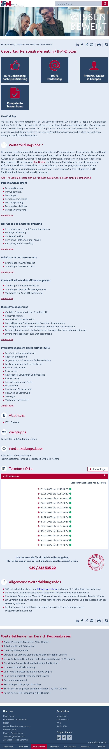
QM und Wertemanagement (16, 726)
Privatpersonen (39, 746)
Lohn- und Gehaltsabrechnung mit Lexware (26, 675)
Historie (7, 722)
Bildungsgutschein (47, 588)
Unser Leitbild (9, 729)
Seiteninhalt (8, 746)
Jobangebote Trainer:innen (16, 739)
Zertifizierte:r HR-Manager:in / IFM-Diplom (26, 692)
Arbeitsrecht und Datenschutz (20, 646)
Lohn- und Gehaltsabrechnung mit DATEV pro (28, 671)
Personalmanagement (15, 680)
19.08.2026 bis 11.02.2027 (54, 507)
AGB (59, 722)
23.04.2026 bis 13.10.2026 (54, 488)
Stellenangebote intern (14, 736)
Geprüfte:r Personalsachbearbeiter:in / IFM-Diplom (31, 663)
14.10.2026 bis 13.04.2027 (54, 516)
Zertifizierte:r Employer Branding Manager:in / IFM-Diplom (35, 688)
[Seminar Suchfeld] (81, 3)
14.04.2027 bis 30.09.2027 (54, 544)
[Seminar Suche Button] (105, 3)
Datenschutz (62, 719)
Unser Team (8, 716)
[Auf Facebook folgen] (64, 737)
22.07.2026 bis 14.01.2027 (54, 502)
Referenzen (86, 746)
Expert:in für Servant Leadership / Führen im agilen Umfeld (35, 654)
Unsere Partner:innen (13, 732)
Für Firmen (23, 746)
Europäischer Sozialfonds (15, 719)
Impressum (62, 716)
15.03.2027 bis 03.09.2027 (54, 540)
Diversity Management (16, 650)
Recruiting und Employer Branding (22, 684)
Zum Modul (7, 215)
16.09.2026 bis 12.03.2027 (54, 512)
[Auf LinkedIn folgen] (59, 737)
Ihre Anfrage (97, 469)
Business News (70, 746)
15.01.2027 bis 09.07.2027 (54, 530)
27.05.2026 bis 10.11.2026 (54, 493)
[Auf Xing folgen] (69, 737)
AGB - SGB (62, 726)
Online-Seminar (11, 476)
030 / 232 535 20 (42, 567)
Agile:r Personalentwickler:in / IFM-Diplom (26, 641)
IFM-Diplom (39, 161)
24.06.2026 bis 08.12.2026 (54, 498)
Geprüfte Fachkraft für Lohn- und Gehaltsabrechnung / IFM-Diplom (39, 658)
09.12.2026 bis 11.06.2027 (54, 526)
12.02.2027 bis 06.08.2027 (54, 535)
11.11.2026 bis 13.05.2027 (54, 521)
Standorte (54, 746)
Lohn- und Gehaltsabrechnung (20, 667)
